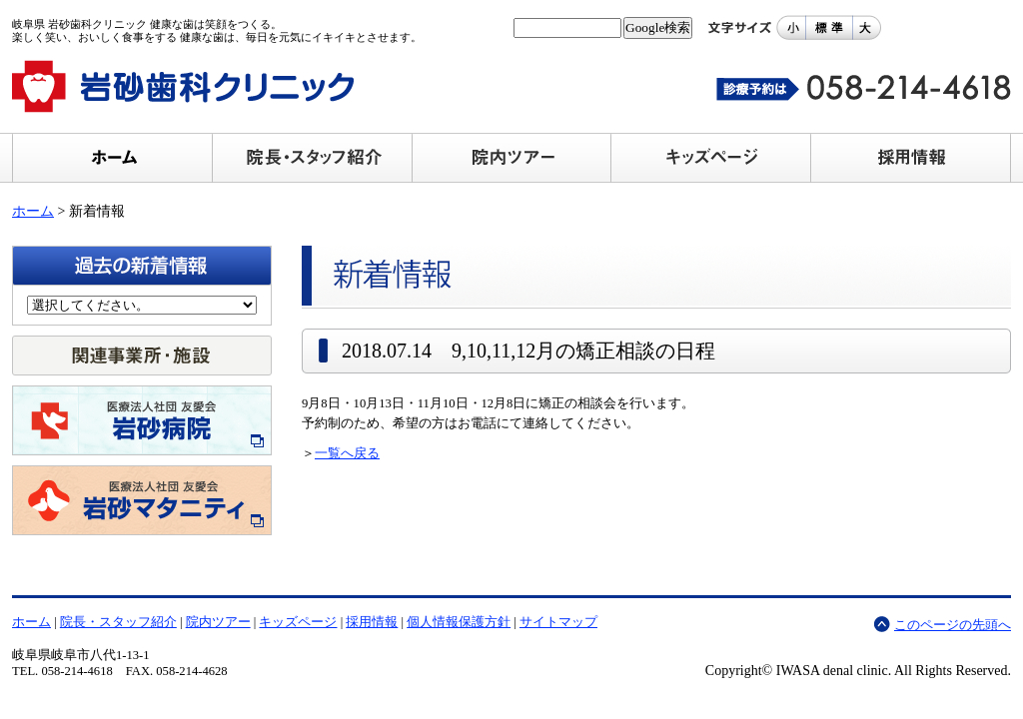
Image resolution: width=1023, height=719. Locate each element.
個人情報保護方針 (459, 622)
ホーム (33, 211)
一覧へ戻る (347, 453)
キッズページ (298, 622)
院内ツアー (218, 622)
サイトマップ (558, 622)
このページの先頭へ (952, 625)
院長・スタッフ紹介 (118, 622)
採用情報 (372, 622)
